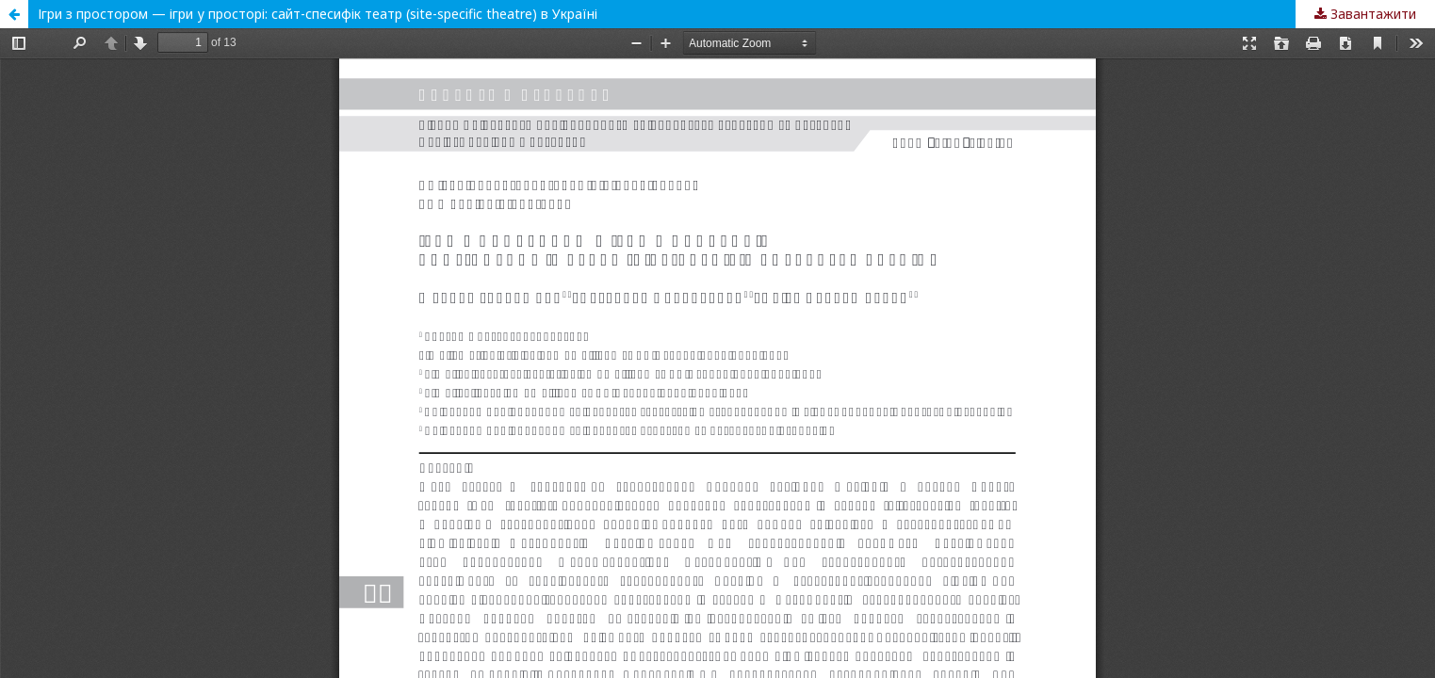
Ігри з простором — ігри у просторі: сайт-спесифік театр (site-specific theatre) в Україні (317, 14)
